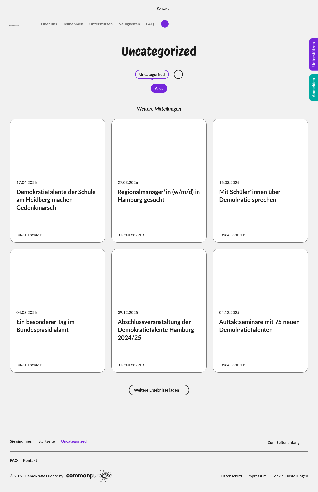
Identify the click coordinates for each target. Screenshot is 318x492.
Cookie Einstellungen (290, 473)
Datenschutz (231, 473)
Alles (159, 88)
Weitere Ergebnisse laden (159, 390)
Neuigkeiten (266, 22)
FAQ (287, 22)
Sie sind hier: (21, 440)
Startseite (46, 440)
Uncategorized (152, 74)
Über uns (186, 22)
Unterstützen (238, 22)
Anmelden (313, 87)
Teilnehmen (210, 22)
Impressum (256, 473)
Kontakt (300, 6)
